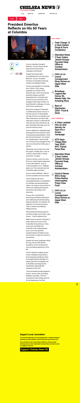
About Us (30, 13)
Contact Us (53, 13)
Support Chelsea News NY (34, 349)
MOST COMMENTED (57, 118)
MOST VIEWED (55, 38)
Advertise (41, 13)
